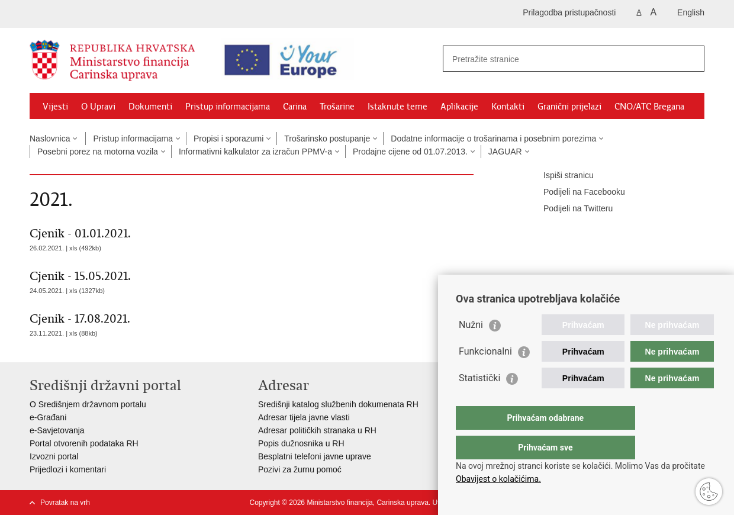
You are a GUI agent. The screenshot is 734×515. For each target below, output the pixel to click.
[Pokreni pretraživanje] (691, 58)
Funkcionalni (485, 375)
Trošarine (337, 106)
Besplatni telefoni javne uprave (314, 456)
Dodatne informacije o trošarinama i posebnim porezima (493, 138)
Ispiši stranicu (560, 175)
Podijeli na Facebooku (576, 192)
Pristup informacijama (227, 106)
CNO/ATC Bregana (649, 106)
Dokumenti (150, 106)
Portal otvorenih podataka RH (84, 443)
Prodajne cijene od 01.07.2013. (410, 151)
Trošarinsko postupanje (327, 138)
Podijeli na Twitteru (570, 209)
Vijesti (55, 106)
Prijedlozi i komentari (68, 469)
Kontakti (507, 106)
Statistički (479, 401)
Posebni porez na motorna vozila (97, 151)
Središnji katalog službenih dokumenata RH (338, 404)
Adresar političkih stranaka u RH (317, 430)
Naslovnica (50, 138)
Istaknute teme (397, 106)
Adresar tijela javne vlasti (304, 417)
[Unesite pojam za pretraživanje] (554, 59)
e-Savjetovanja (57, 430)
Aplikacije (459, 106)
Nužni (471, 348)
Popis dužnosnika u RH (301, 443)
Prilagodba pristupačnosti (569, 12)
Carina (295, 106)
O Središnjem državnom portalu (88, 404)
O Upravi (98, 106)
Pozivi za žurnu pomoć (300, 469)
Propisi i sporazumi (228, 138)
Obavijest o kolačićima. (498, 479)
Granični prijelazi (569, 106)
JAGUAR (505, 151)
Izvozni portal (54, 456)
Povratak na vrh (65, 502)
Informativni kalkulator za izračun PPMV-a (255, 151)
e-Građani (48, 417)
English (690, 12)
